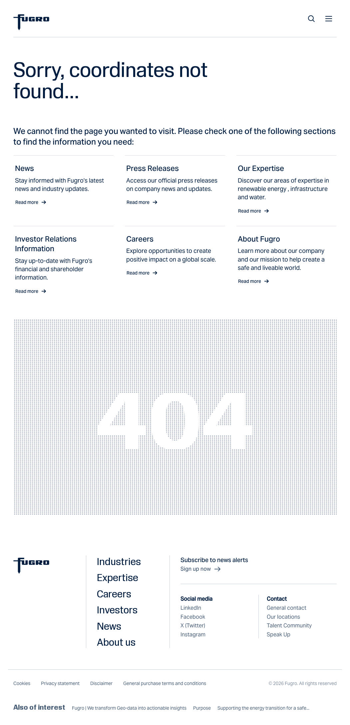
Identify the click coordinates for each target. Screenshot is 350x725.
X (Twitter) (192, 625)
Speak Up (278, 634)
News (109, 626)
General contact (286, 607)
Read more (30, 202)
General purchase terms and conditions (164, 683)
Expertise (117, 577)
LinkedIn (190, 607)
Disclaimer (101, 683)
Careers (114, 593)
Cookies (21, 683)
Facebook (192, 616)
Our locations (283, 616)
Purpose (202, 708)
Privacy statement (60, 683)
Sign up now (200, 569)
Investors (117, 609)
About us (116, 642)
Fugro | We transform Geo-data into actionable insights (129, 708)
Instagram (192, 634)
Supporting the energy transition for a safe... (263, 708)
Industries (119, 561)
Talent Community (289, 625)
